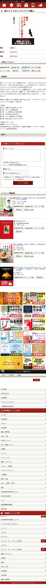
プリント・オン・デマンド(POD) (11, 552)
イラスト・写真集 (6, 468)
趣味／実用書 (5, 434)
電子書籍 (10, 377)
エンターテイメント (7, 473)
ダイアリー (4, 539)
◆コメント (8, 148)
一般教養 (4, 477)
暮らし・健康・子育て (8, 485)
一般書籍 (18, 377)
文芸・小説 (4, 438)
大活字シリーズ (6, 443)
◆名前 (7, 171)
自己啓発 (4, 430)
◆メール (12, 175)
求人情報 (4, 391)
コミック (4, 455)
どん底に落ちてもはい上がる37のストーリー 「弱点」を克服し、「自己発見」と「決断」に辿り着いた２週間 (31, 271)
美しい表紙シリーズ (7, 447)
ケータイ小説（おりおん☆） (10, 526)
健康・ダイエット (6, 464)
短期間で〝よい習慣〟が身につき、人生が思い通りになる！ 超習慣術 (30, 200)
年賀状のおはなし (21, 223)
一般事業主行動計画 (7, 408)
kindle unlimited (6, 498)
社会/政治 (4, 421)
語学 (2, 490)
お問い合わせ (5, 396)
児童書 (3, 451)
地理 (2, 565)
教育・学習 (4, 481)
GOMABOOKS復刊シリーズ (10, 494)
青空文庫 (4, 511)
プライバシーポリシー (8, 404)
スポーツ (4, 426)
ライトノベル (5, 460)
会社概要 (4, 400)
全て (4, 377)
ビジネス (4, 417)
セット (3, 502)
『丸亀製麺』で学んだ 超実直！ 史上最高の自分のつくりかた (30, 247)
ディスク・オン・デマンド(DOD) (11, 543)
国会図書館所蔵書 (6, 507)
